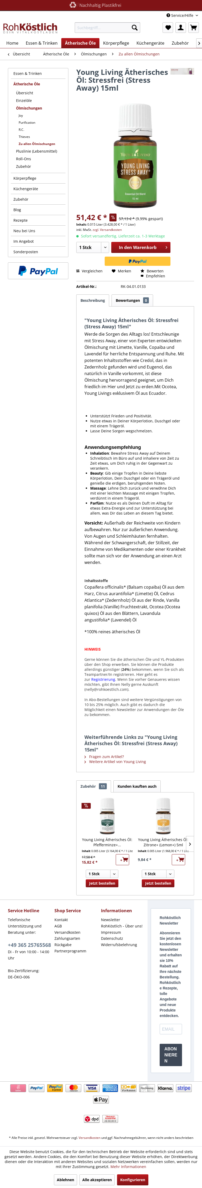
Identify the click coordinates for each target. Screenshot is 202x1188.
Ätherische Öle (26, 83)
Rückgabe (63, 944)
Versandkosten (67, 932)
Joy (21, 115)
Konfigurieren (132, 1179)
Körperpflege (24, 178)
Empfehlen (152, 275)
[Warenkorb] (193, 27)
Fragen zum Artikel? (104, 756)
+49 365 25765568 (29, 945)
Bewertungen (132, 300)
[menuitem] (107, 27)
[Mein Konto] (180, 27)
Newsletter (110, 919)
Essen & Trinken (27, 73)
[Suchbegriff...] (107, 27)
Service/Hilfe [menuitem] (180, 15)
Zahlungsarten (67, 938)
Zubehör (23, 166)
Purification (27, 122)
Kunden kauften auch (137, 786)
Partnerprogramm (70, 950)
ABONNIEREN (170, 1055)
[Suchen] (134, 27)
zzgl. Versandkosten (107, 229)
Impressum (111, 932)
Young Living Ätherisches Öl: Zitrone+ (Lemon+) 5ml (163, 842)
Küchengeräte (25, 188)
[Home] (12, 43)
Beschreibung (92, 300)
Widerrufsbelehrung (119, 944)
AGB (58, 926)
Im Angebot (23, 241)
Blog (17, 209)
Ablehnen (65, 1179)
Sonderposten (25, 251)
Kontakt (61, 919)
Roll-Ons (23, 158)
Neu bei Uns (24, 230)
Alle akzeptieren (97, 1179)
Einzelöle (24, 100)
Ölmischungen (29, 108)
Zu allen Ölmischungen (37, 144)
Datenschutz (112, 938)
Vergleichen (89, 270)
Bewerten (152, 270)
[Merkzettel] (168, 27)
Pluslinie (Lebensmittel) (36, 151)
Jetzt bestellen (102, 883)
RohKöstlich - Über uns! (122, 926)
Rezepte (20, 220)
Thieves (24, 136)
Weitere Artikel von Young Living (115, 761)
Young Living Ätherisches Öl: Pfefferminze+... (107, 842)
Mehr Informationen (128, 1166)
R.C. (21, 129)
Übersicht (24, 92)
